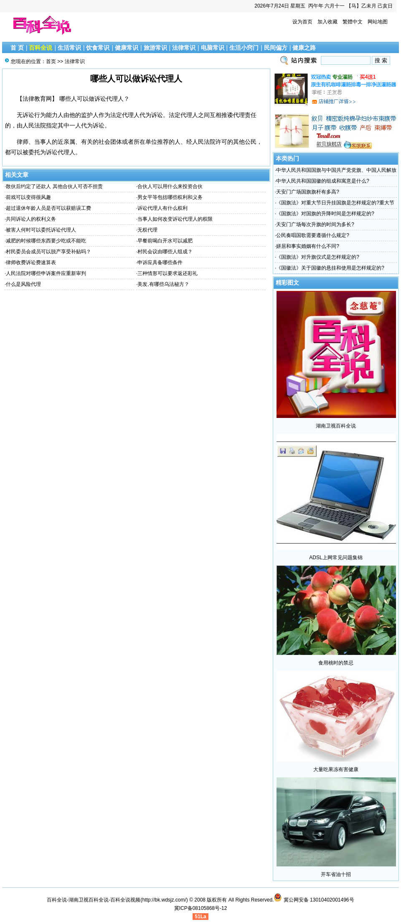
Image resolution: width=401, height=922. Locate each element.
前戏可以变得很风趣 (28, 197)
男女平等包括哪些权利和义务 (170, 197)
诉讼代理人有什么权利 (162, 208)
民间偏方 (275, 47)
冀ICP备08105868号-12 (200, 908)
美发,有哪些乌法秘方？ (163, 284)
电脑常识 (212, 47)
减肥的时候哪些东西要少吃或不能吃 (46, 241)
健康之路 (304, 47)
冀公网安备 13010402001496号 (314, 900)
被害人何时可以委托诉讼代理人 (41, 230)
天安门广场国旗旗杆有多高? (307, 192)
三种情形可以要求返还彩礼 (167, 273)
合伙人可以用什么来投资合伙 (170, 186)
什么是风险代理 (23, 284)
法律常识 (183, 47)
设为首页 (302, 22)
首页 (51, 61)
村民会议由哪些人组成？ (165, 252)
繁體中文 (353, 22)
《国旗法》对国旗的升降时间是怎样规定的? (325, 213)
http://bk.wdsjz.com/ (164, 900)
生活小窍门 (244, 47)
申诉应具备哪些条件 (160, 262)
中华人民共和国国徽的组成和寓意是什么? (322, 181)
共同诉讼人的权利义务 (31, 219)
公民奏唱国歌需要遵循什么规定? (312, 235)
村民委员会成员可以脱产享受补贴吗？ (48, 252)
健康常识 (126, 47)
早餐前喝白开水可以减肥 (165, 241)
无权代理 (147, 230)
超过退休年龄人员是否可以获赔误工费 (48, 208)
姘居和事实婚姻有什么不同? (307, 246)
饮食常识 (97, 47)
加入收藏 (327, 22)
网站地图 (378, 22)
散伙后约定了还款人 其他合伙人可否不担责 (54, 186)
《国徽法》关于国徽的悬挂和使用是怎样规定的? (330, 268)
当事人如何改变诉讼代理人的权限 (175, 219)
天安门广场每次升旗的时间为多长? (315, 224)
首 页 (17, 47)
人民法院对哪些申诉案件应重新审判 (46, 273)
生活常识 (69, 47)
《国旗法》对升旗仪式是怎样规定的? (317, 257)
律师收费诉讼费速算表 (31, 262)
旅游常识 (155, 47)
